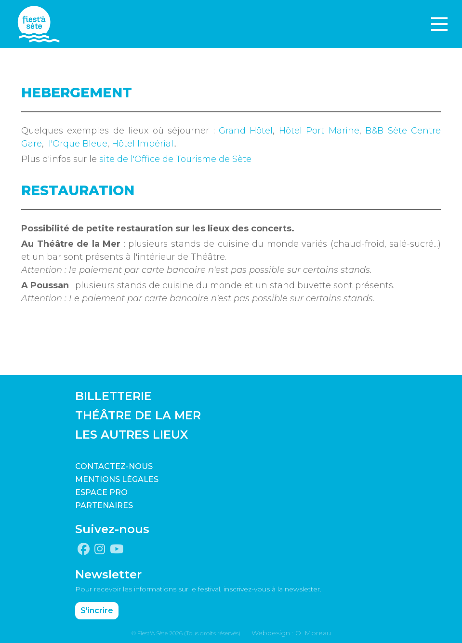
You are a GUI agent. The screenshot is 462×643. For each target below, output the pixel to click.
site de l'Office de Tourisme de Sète (175, 159)
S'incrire (96, 610)
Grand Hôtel (246, 130)
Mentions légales (116, 479)
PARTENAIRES (104, 505)
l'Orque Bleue (78, 143)
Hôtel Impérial (142, 143)
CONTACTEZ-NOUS (114, 466)
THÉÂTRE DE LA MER (138, 415)
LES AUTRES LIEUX (131, 435)
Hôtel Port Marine (319, 130)
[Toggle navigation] (439, 24)
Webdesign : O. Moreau (291, 633)
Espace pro (101, 492)
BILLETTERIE (113, 396)
